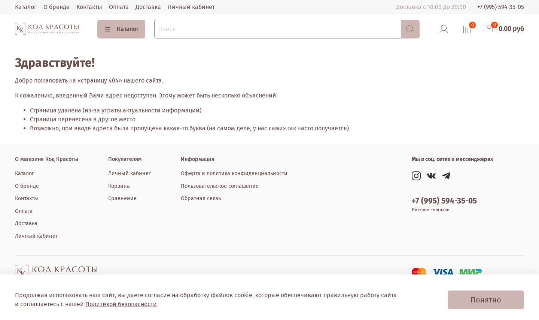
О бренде (56, 6)
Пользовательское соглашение (220, 186)
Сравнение (122, 198)
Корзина (119, 186)
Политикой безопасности (121, 304)
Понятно (486, 299)
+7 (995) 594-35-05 (500, 6)
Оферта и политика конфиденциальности (234, 173)
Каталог (26, 6)
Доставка (148, 6)
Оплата (119, 6)
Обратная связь (201, 198)
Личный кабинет (191, 6)
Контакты (89, 6)
